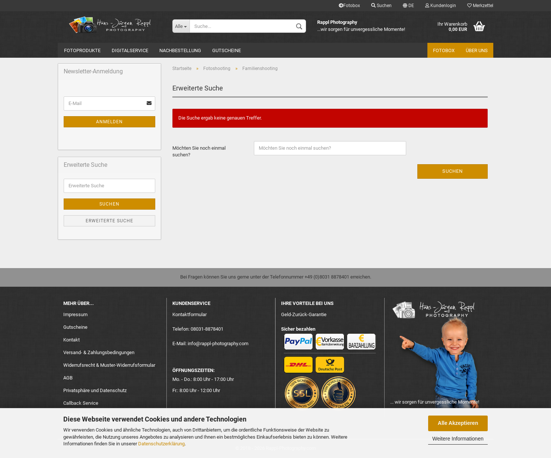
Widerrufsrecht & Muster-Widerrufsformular (109, 365)
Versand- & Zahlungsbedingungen (98, 352)
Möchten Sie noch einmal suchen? (199, 151)
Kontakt (71, 340)
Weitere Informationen (457, 439)
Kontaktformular (189, 314)
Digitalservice (130, 50)
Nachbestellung (180, 50)
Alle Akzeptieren (458, 423)
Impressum (75, 314)
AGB (68, 378)
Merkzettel (480, 5)
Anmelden (109, 121)
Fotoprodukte (82, 50)
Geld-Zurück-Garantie (304, 314)
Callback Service (80, 403)
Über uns (477, 50)
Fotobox (349, 5)
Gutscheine (226, 50)
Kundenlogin (440, 5)
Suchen (381, 5)
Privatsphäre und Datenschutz (95, 390)
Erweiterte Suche (109, 220)
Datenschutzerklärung (161, 443)
